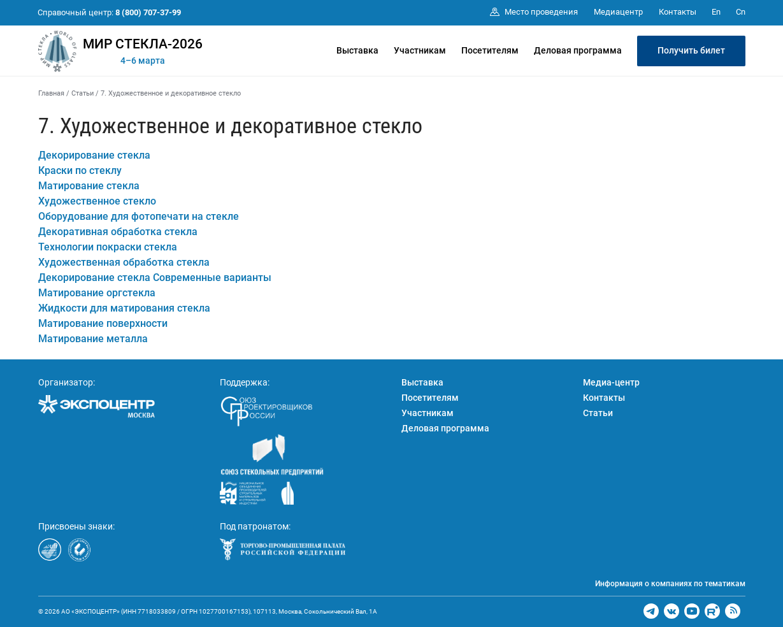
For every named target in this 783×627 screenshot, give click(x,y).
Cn (740, 12)
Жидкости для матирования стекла (124, 308)
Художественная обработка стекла (124, 262)
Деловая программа (578, 50)
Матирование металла (93, 339)
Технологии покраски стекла (107, 247)
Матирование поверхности (103, 323)
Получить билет (691, 50)
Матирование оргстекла (96, 293)
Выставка (357, 50)
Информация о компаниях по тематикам (670, 583)
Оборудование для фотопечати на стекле (138, 216)
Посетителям (490, 50)
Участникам (420, 50)
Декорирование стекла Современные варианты (154, 277)
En (716, 12)
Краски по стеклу (80, 170)
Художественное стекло (97, 201)
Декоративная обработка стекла (118, 232)
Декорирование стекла (94, 155)
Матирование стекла (89, 186)
